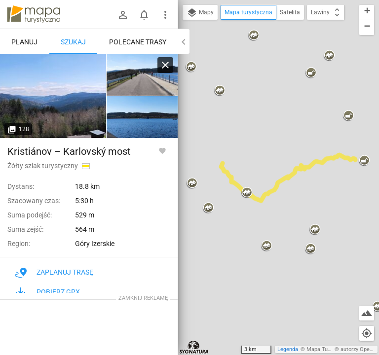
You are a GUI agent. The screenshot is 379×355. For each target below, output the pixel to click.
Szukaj (73, 42)
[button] (220, 91)
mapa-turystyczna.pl (33, 14)
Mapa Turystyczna (328, 349)
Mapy (200, 12)
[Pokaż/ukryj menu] (165, 15)
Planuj (24, 42)
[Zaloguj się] (123, 15)
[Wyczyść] (165, 65)
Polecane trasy (137, 42)
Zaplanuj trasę (54, 272)
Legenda (287, 349)
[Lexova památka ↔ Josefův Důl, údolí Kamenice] (53, 96)
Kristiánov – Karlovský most (69, 151)
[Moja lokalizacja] (366, 333)
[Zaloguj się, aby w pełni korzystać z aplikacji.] (162, 150)
